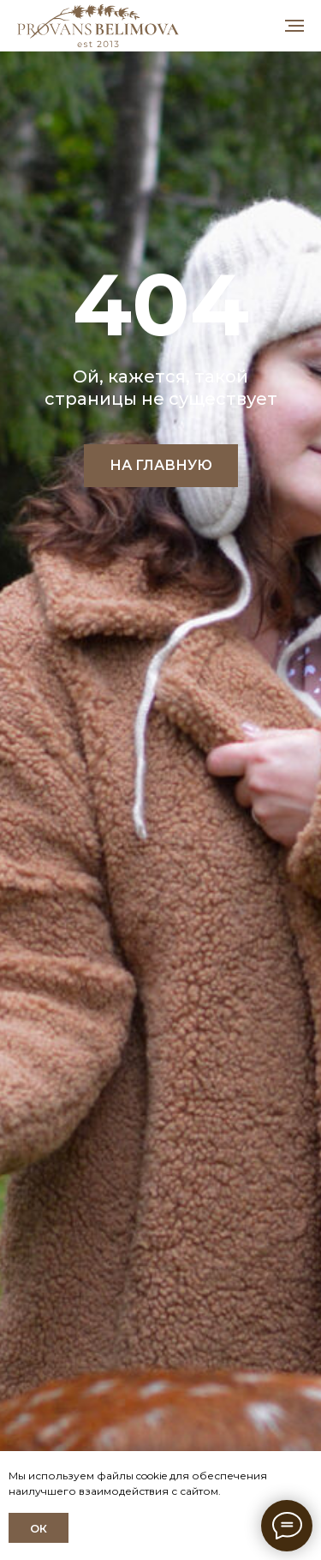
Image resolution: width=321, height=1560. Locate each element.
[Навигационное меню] (294, 26)
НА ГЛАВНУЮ (161, 465)
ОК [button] (38, 1528)
